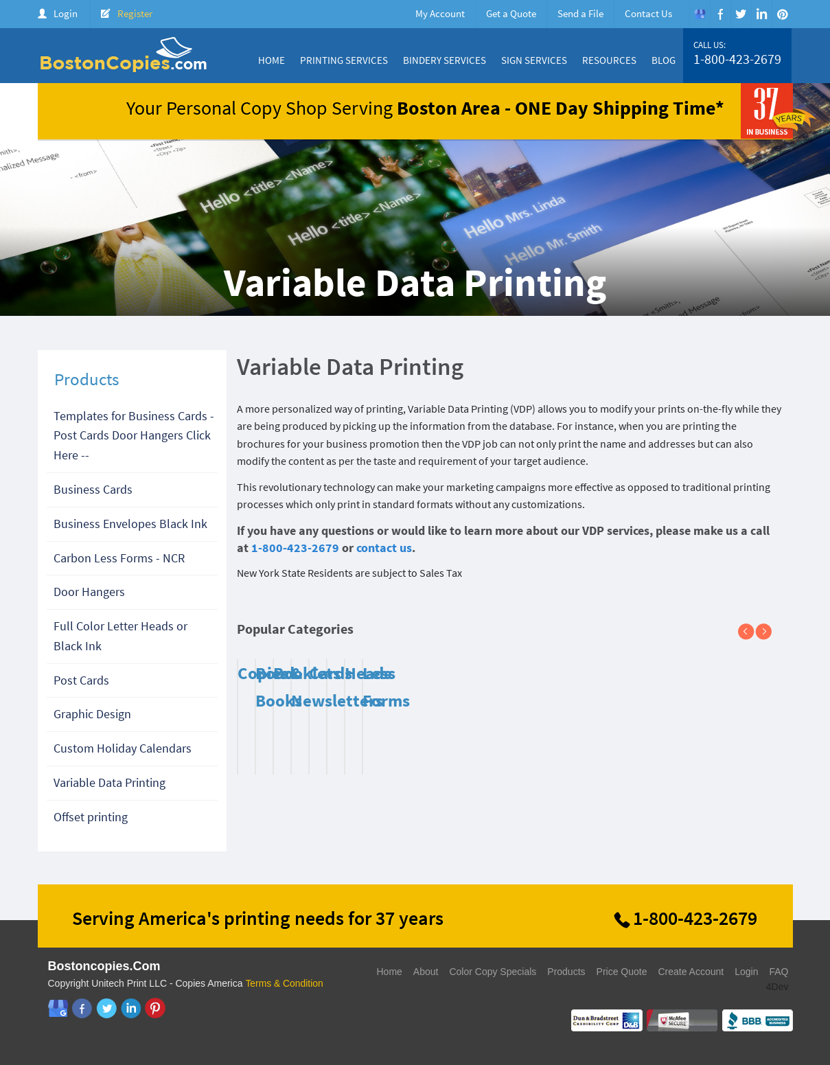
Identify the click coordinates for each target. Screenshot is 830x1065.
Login (66, 13)
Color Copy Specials (492, 971)
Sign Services (534, 60)
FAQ (778, 971)
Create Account (691, 971)
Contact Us (648, 13)
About (426, 971)
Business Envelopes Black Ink (130, 523)
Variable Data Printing (109, 782)
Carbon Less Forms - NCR (119, 558)
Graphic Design (92, 714)
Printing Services (344, 60)
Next (769, 632)
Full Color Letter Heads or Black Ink (120, 636)
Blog (664, 60)
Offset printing (91, 817)
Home (271, 60)
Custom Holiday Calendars (123, 748)
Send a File (580, 13)
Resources (609, 60)
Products (566, 971)
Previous (751, 632)
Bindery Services (444, 60)
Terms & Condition (284, 983)
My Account (440, 13)
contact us (384, 548)
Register (134, 13)
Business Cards (93, 489)
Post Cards (81, 680)
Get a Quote (511, 13)
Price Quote (622, 971)
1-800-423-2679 (737, 59)
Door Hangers (89, 591)
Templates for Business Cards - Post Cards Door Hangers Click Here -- (134, 435)
